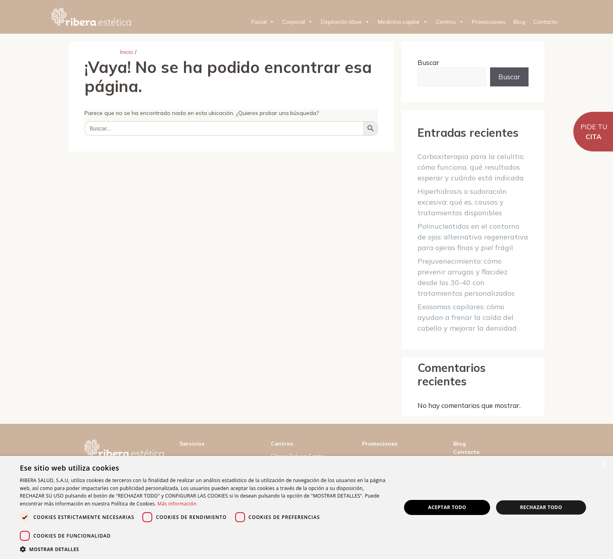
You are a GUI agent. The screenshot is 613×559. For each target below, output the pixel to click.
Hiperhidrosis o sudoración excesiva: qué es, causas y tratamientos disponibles (462, 202)
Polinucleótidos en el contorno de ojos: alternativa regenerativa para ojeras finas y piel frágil (473, 237)
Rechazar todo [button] (541, 507)
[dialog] (306, 507)
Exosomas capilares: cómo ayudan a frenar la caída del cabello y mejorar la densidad (467, 317)
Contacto (545, 21)
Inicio (126, 52)
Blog (519, 21)
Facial (262, 22)
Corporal (297, 22)
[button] (205, 549)
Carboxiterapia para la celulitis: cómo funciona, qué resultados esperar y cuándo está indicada (471, 167)
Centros (450, 22)
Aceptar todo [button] (447, 507)
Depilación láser (345, 22)
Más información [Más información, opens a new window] (176, 503)
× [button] (604, 464)
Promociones (489, 21)
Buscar (428, 62)
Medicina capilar (403, 22)
